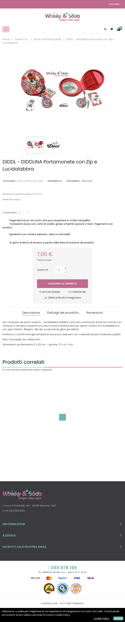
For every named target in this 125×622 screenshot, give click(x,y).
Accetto (118, 618)
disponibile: (73, 181)
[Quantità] (59, 270)
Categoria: (9, 181)
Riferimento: (55, 181)
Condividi (19, 212)
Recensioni (94, 312)
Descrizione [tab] (31, 312)
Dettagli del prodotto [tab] (63, 312)
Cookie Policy (101, 618)
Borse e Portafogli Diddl (30, 181)
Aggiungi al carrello (62, 283)
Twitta (24, 212)
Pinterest (28, 212)
